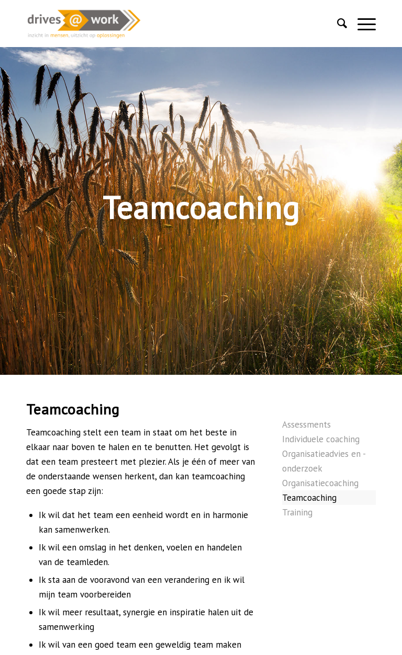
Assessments (306, 424)
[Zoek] (337, 23)
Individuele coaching (321, 439)
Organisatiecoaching (320, 483)
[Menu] (361, 23)
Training (297, 512)
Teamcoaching (309, 497)
